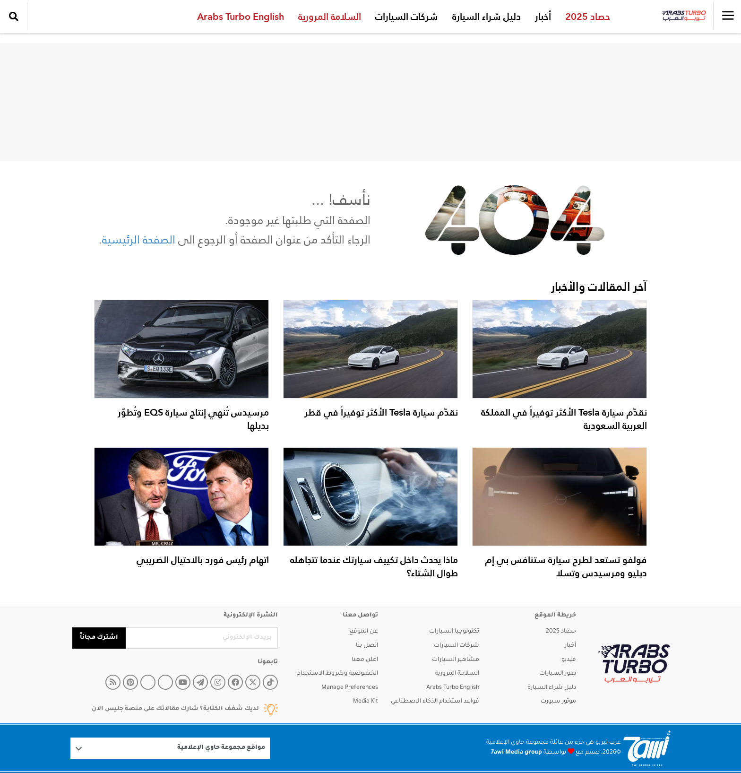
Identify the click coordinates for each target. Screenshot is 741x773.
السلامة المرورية (328, 17)
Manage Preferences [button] (349, 688)
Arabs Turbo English (239, 17)
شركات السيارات (405, 17)
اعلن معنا (365, 660)
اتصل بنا (367, 646)
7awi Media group (516, 752)
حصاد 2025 (586, 17)
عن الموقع (363, 631)
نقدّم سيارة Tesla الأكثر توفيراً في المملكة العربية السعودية (564, 418)
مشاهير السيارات (455, 660)
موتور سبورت (558, 701)
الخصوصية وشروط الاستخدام (337, 673)
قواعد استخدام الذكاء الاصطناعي (435, 701)
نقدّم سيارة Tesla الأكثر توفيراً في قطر (381, 412)
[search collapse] (13, 16)
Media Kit (365, 701)
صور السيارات (557, 673)
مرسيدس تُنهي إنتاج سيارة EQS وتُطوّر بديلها (193, 418)
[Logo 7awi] (647, 748)
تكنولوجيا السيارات (454, 631)
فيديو (568, 660)
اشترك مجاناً (99, 637)
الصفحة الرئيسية (138, 239)
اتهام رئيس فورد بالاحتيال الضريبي (203, 560)
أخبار (542, 17)
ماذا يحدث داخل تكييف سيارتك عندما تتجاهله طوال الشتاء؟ (374, 566)
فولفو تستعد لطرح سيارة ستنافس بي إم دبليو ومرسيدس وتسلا (566, 566)
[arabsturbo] (634, 664)
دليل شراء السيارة (485, 17)
